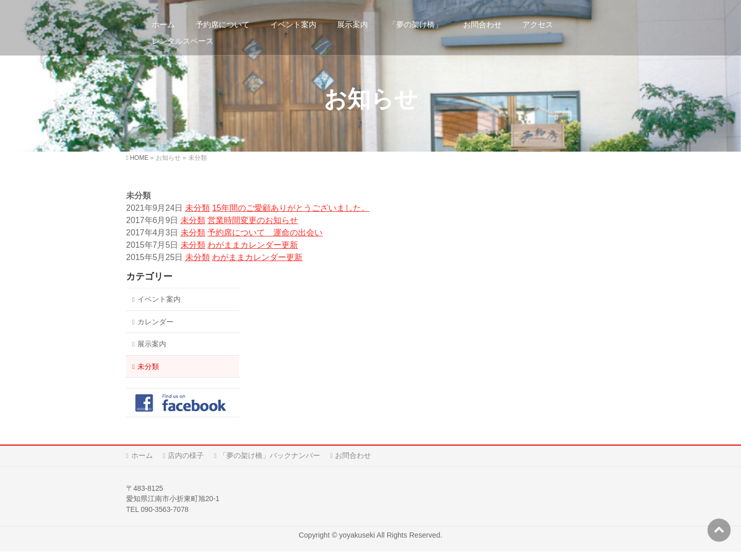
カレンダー (155, 322)
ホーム (142, 455)
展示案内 (151, 344)
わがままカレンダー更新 (252, 245)
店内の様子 (186, 455)
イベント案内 (159, 299)
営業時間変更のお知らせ (252, 220)
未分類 (197, 208)
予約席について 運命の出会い (265, 232)
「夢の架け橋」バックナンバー (269, 455)
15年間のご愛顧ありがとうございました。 (290, 208)
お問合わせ (353, 455)
